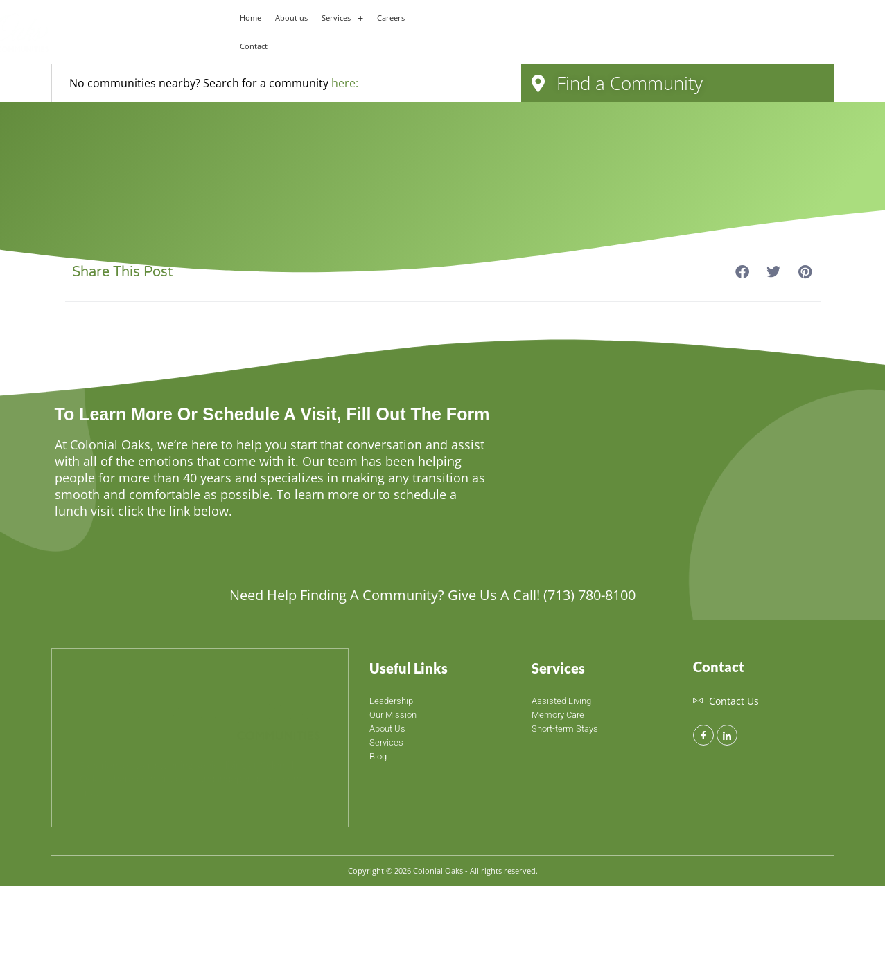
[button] (342, 17)
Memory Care (558, 715)
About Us (387, 728)
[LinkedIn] (727, 735)
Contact (254, 46)
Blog (378, 756)
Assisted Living (561, 701)
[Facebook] (703, 735)
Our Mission (393, 715)
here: (344, 83)
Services (342, 17)
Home (250, 17)
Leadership (391, 701)
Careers (391, 17)
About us (291, 17)
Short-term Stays (565, 728)
